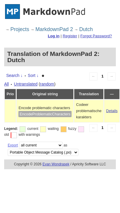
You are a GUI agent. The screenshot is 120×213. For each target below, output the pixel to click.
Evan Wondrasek (55, 164)
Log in (53, 36)
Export (13, 145)
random (47, 84)
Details (112, 111)
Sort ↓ (33, 75)
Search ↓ (14, 75)
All (6, 84)
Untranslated (25, 84)
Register (70, 36)
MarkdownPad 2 (54, 29)
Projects (19, 29)
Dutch (86, 29)
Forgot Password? (96, 36)
